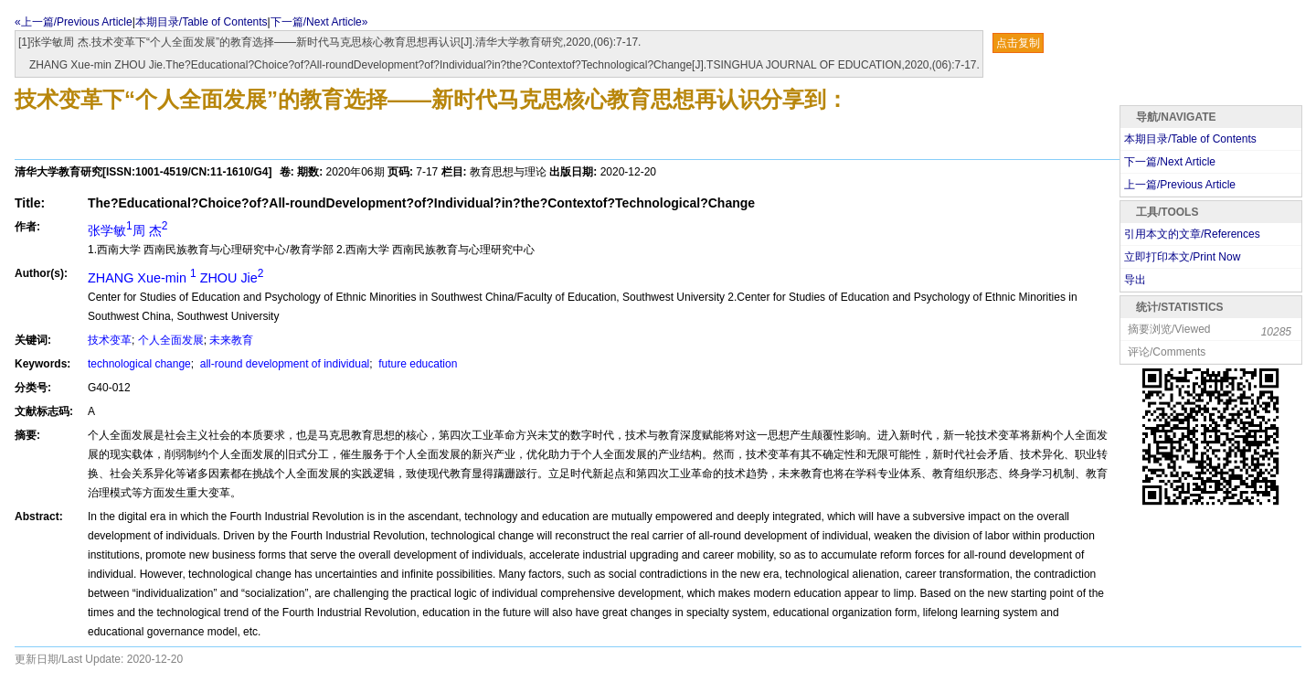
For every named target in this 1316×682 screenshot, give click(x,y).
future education (416, 363)
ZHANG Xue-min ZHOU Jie (176, 278)
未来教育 (231, 340)
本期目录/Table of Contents (201, 22)
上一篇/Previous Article (1180, 184)
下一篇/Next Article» (319, 22)
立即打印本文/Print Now (1182, 256)
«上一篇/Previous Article (74, 22)
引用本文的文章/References (1192, 234)
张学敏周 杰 (127, 230)
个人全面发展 (171, 340)
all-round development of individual (282, 363)
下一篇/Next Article (1169, 161)
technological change (139, 363)
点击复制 (1018, 43)
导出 (1135, 279)
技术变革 (110, 340)
